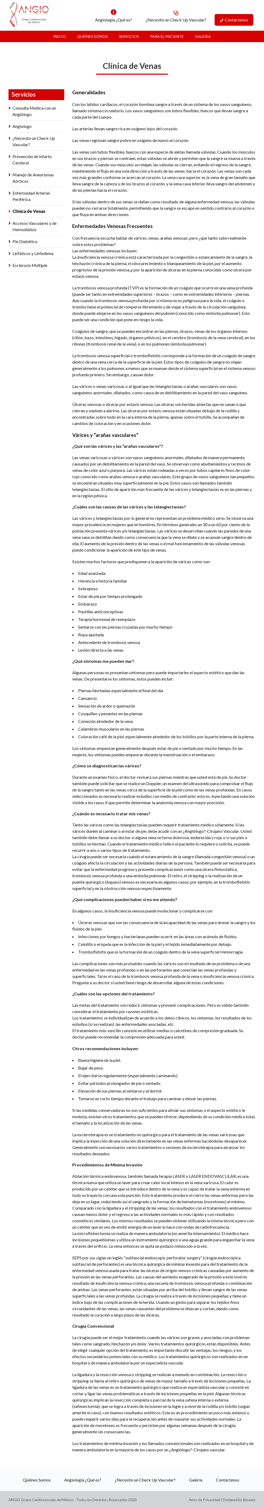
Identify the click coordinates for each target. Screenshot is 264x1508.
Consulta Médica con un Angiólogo (34, 111)
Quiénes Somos (92, 36)
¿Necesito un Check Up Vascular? (176, 19)
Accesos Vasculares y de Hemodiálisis (34, 226)
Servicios (129, 36)
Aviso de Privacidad (204, 1500)
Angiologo (22, 126)
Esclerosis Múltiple (29, 265)
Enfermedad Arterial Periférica (31, 196)
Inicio (59, 36)
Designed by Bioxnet (239, 1500)
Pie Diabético (24, 241)
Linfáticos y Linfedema (32, 253)
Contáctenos (236, 19)
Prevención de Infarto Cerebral (32, 159)
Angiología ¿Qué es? (113, 19)
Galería (203, 36)
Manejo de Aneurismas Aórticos (33, 178)
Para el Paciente (167, 36)
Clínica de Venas (28, 211)
